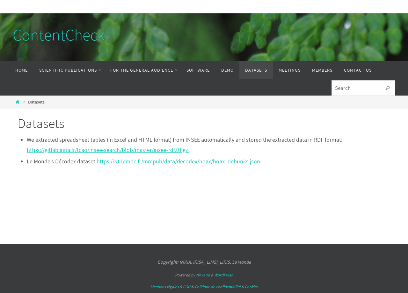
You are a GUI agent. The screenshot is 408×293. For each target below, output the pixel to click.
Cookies (251, 286)
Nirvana (203, 275)
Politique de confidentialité (217, 286)
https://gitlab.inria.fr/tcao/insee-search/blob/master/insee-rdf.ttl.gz (108, 150)
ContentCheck (59, 35)
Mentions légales (164, 286)
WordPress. (223, 275)
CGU (186, 286)
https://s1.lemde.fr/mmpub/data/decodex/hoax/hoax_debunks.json (178, 161)
